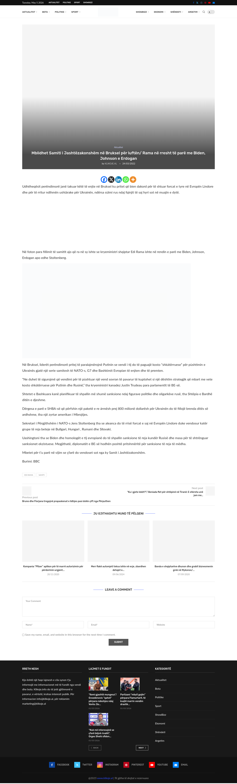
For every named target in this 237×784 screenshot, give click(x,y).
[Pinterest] (205, 2)
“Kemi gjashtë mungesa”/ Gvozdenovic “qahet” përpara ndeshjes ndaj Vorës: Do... (103, 700)
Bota (45, 12)
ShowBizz (87, 2)
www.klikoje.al (105, 778)
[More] (133, 180)
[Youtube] (209, 2)
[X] (111, 180)
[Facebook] (193, 2)
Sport (77, 2)
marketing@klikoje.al (34, 704)
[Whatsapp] (125, 180)
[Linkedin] (118, 180)
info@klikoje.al (45, 699)
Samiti (42, 476)
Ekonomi (158, 12)
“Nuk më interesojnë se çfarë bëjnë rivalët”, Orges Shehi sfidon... (101, 734)
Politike (67, 2)
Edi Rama (28, 476)
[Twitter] (197, 2)
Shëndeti (176, 12)
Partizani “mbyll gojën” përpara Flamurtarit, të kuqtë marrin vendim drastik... (133, 700)
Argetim (193, 12)
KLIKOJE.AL (111, 164)
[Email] (214, 2)
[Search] (203, 12)
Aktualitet (54, 2)
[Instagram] (201, 2)
